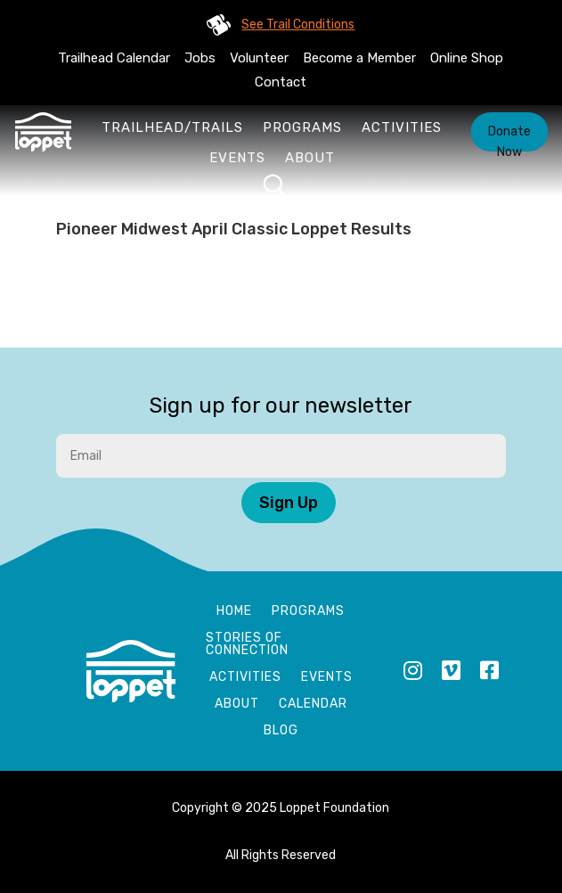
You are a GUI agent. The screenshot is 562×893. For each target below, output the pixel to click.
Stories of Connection (247, 645)
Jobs (200, 58)
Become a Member (359, 58)
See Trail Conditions (297, 24)
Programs (302, 127)
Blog (281, 731)
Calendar (313, 704)
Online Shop (466, 58)
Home (234, 612)
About (310, 158)
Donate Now (509, 138)
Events (237, 158)
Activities (402, 127)
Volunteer (259, 58)
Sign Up (288, 502)
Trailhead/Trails (172, 127)
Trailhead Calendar (114, 58)
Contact (280, 82)
